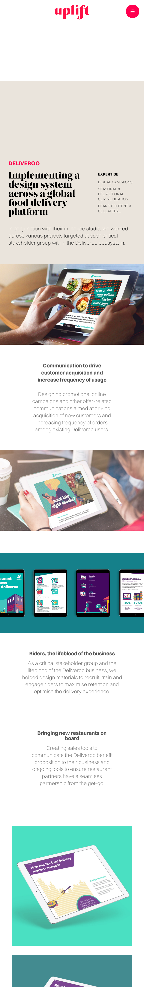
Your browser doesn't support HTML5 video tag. (72, 40)
